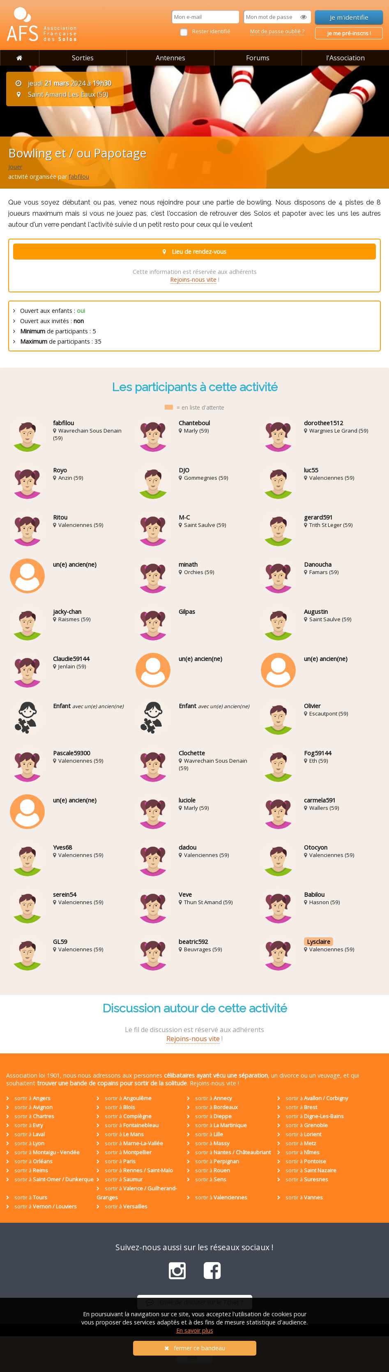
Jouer (15, 167)
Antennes (170, 57)
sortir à (28, 1098)
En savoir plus (194, 1330)
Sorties (83, 57)
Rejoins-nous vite (193, 279)
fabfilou (79, 176)
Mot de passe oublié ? (277, 31)
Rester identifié (211, 31)
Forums (257, 57)
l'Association (345, 57)
